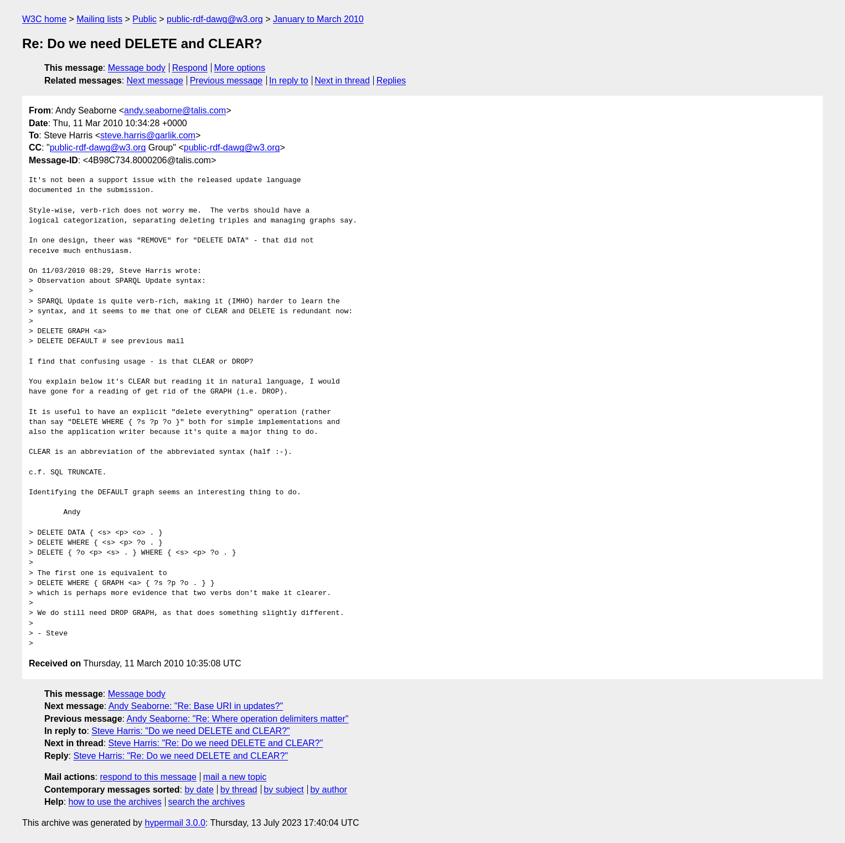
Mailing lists (99, 19)
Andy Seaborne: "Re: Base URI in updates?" (196, 706)
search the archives (206, 801)
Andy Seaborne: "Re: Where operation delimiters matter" (238, 718)
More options (240, 68)
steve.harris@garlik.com (147, 135)
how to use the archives (115, 801)
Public (144, 19)
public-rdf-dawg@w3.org (215, 19)
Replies (391, 80)
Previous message (226, 80)
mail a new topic (235, 777)
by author (328, 789)
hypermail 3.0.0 (175, 823)
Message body (137, 68)
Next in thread (342, 80)
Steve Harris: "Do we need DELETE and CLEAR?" (190, 731)
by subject (283, 789)
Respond (190, 68)
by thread (238, 789)
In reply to (288, 80)
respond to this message (148, 777)
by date (198, 789)
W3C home (44, 19)
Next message (155, 80)
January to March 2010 (318, 19)
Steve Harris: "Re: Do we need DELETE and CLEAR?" (216, 743)
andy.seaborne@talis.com (175, 110)
